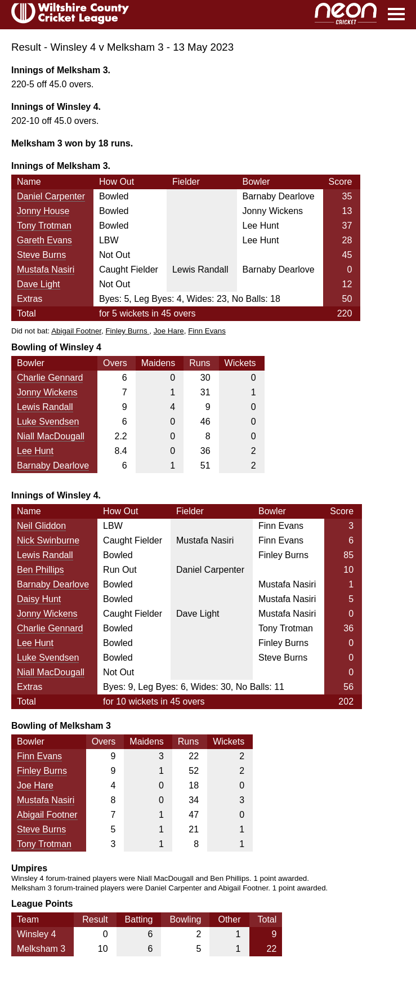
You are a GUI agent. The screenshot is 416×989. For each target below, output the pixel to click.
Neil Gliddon (41, 526)
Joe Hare (169, 331)
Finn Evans (207, 331)
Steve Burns (41, 255)
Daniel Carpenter (51, 196)
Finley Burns (127, 331)
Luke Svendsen (48, 421)
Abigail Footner (76, 331)
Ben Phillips (40, 569)
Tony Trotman (44, 225)
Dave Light (38, 284)
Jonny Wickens (47, 392)
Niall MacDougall (50, 436)
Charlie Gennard (50, 377)
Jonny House (43, 211)
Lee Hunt (35, 451)
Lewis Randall (45, 407)
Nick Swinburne (48, 540)
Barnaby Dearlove (53, 465)
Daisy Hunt (39, 599)
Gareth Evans (44, 240)
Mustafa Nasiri (45, 269)
